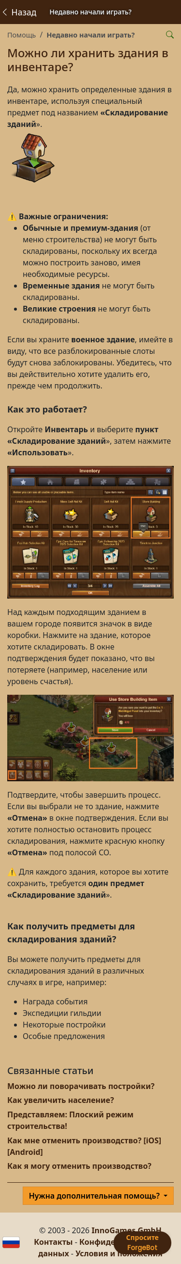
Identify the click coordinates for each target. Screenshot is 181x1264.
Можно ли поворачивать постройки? (80, 1086)
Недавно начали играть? (90, 34)
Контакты (53, 1242)
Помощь (21, 34)
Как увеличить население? (60, 1100)
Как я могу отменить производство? (79, 1166)
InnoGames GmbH (127, 1230)
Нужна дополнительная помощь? (95, 1195)
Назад (18, 12)
